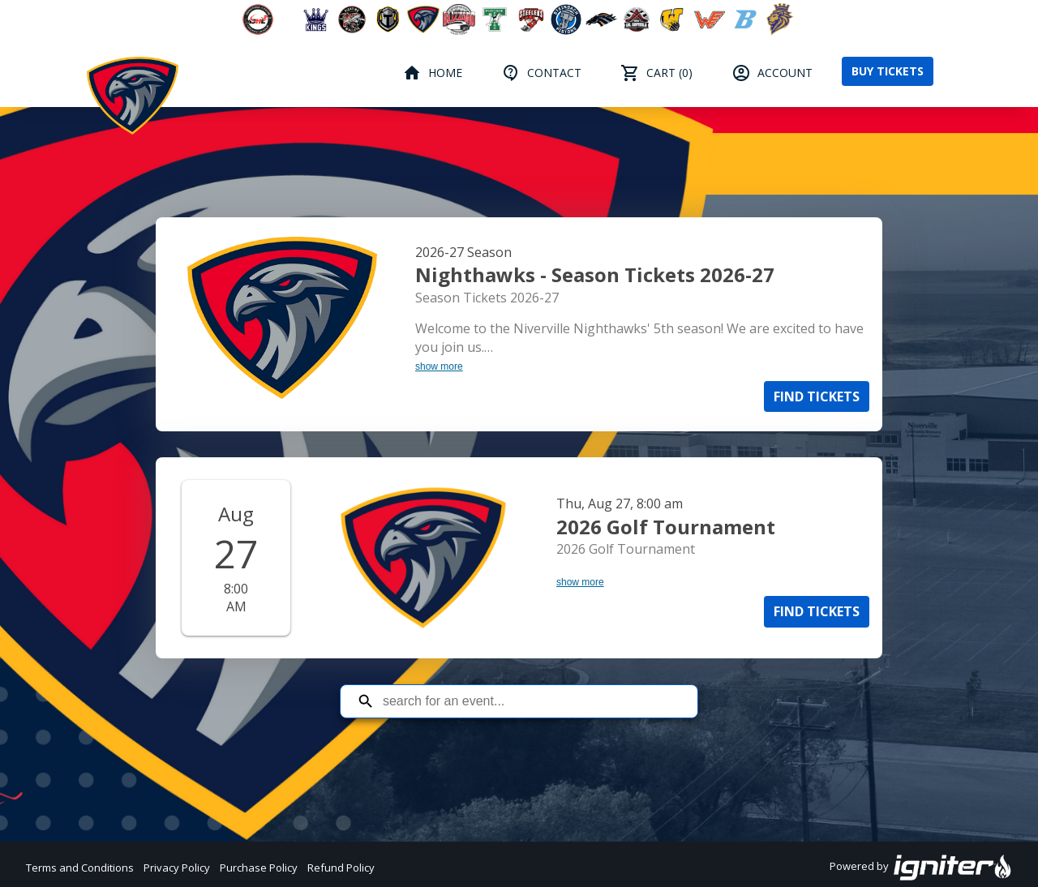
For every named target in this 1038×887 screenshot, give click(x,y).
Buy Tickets (887, 71)
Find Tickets (817, 396)
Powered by (921, 868)
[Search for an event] (531, 701)
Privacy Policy (177, 867)
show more (439, 366)
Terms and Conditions (80, 867)
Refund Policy (341, 867)
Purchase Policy (259, 867)
